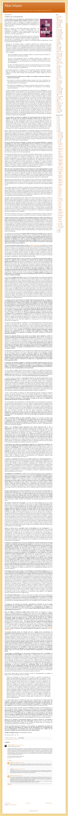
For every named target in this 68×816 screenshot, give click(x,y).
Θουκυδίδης (58, 46)
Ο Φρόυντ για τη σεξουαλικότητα (60, 215)
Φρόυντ (13, 739)
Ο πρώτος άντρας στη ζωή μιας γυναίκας (60, 213)
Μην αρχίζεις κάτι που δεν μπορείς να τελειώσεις (60, 172)
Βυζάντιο (58, 26)
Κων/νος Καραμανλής (59, 61)
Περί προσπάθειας (60, 167)
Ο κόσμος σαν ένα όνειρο (60, 146)
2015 (58, 131)
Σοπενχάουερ (59, 90)
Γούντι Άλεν (58, 29)
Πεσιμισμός (58, 75)
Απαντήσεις (10, 760)
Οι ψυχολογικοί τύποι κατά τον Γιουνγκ (60, 185)
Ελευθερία (58, 36)
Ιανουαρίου (59, 227)
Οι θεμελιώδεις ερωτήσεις (60, 154)
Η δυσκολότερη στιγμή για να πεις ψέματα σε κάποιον (60, 164)
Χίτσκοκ (58, 108)
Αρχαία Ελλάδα (59, 22)
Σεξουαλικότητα (9, 739)
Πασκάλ (58, 73)
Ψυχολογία (58, 111)
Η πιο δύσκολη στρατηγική (60, 221)
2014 (58, 229)
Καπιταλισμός (59, 53)
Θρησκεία (58, 47)
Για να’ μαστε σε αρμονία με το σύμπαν (60, 144)
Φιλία (57, 104)
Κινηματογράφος (59, 56)
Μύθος (58, 67)
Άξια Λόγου (13, 5)
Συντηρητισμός (59, 96)
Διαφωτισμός (59, 31)
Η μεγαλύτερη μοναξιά (60, 195)
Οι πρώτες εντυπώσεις (60, 204)
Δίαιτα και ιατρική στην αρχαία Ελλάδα (60, 149)
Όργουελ (58, 72)
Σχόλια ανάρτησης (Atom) (13, 804)
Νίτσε (57, 68)
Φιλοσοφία (58, 105)
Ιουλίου (59, 139)
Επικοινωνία (59, 37)
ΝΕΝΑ (11, 775)
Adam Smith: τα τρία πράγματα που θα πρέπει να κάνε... (60, 157)
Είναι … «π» (59, 197)
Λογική (58, 65)
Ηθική (58, 43)
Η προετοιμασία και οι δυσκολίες (60, 169)
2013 (58, 230)
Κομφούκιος (58, 58)
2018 (58, 127)
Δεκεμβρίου (60, 132)
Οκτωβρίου (59, 135)
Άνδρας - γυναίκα (59, 17)
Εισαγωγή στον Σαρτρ (60, 193)
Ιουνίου (59, 140)
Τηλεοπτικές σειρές (60, 99)
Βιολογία (58, 23)
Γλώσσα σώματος (59, 27)
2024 (58, 119)
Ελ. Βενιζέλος (59, 35)
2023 (58, 120)
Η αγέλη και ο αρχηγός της (60, 189)
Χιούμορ (58, 107)
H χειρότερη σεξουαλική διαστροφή (60, 210)
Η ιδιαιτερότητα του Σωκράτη (60, 199)
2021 (58, 123)
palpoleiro (11, 762)
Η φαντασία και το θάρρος (60, 152)
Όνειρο (58, 71)
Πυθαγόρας (58, 82)
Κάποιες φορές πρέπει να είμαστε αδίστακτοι (60, 218)
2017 (58, 128)
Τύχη (57, 101)
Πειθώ (58, 74)
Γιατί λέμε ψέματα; (60, 166)
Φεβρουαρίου (60, 226)
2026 (58, 116)
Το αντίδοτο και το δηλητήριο (60, 182)
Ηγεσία (58, 42)
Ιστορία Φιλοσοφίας (60, 51)
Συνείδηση (59, 187)
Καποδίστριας (59, 54)
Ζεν (57, 41)
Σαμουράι (58, 87)
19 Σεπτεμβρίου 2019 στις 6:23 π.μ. (19, 769)
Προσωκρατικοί (59, 81)
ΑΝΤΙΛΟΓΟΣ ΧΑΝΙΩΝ (10, 745)
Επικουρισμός (59, 38)
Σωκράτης (58, 97)
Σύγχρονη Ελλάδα (59, 94)
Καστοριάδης (59, 55)
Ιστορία (58, 50)
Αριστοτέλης (59, 21)
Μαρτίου (59, 224)
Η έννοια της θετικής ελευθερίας (60, 207)
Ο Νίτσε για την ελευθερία (60, 191)
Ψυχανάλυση (16, 739)
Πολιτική (58, 80)
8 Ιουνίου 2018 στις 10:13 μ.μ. (19, 745)
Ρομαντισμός (59, 83)
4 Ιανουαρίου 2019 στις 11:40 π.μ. (19, 762)
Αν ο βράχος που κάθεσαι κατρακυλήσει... (60, 180)
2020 (58, 124)
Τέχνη (57, 98)
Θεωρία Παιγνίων (59, 44)
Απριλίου (59, 223)
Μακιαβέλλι (58, 66)
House (58, 112)
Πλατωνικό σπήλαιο (60, 78)
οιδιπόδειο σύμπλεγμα (34, 245)
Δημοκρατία (58, 30)
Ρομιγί (58, 84)
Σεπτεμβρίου (60, 136)
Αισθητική (58, 16)
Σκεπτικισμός (59, 89)
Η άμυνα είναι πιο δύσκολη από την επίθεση (60, 160)
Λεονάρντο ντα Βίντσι (60, 63)
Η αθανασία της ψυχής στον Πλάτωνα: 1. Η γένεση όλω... (60, 176)
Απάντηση (9, 758)
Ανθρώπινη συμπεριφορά (59, 20)
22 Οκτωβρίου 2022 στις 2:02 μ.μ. (17, 775)
